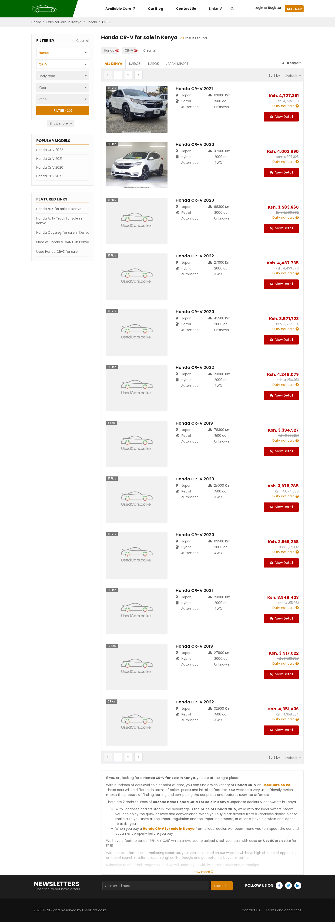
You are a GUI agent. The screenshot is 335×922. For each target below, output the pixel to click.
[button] (128, 75)
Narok (153, 63)
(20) (63, 110)
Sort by (274, 75)
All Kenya (113, 63)
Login (259, 7)
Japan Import (177, 63)
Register (274, 7)
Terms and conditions (283, 910)
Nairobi (135, 63)
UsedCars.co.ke (276, 785)
